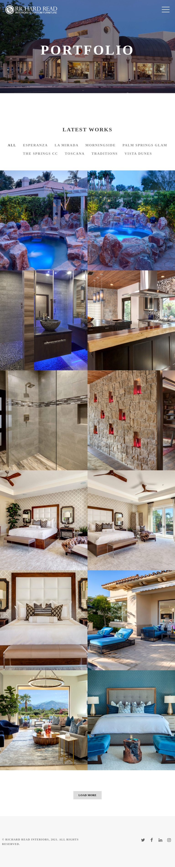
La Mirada (67, 145)
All (12, 145)
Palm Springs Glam (145, 145)
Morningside (100, 145)
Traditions (105, 153)
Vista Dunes (138, 153)
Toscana (75, 153)
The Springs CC (40, 153)
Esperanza (35, 145)
